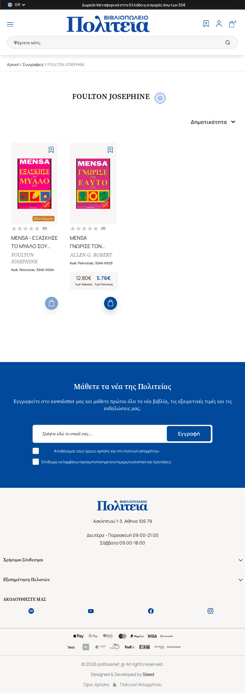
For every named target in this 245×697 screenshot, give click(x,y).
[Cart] (231, 24)
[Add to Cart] (51, 303)
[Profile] (218, 24)
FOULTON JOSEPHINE (24, 258)
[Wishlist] (206, 24)
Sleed (148, 675)
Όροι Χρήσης (96, 685)
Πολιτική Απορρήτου (141, 685)
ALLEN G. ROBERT (91, 255)
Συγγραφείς (33, 64)
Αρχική (13, 64)
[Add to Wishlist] (51, 150)
